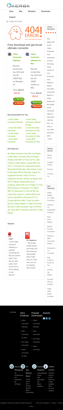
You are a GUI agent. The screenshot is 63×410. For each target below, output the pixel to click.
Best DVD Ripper (49, 219)
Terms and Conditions (42, 403)
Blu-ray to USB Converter (18, 207)
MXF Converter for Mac (25, 334)
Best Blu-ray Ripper (32, 154)
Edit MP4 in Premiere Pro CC (26, 197)
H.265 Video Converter (17, 157)
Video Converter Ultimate (17, 57)
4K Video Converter (15, 154)
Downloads (45, 11)
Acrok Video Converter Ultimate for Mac (33, 122)
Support (12, 17)
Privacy (50, 169)
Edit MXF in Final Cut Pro (25, 160)
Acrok (13, 403)
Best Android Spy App (16, 169)
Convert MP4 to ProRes (50, 281)
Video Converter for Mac (25, 353)
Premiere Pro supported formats (27, 166)
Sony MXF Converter (19, 210)
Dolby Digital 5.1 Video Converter (28, 204)
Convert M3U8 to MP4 (17, 200)
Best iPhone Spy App (22, 172)
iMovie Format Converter (51, 228)
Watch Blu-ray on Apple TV (27, 185)
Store (11, 11)
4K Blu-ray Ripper (30, 179)
